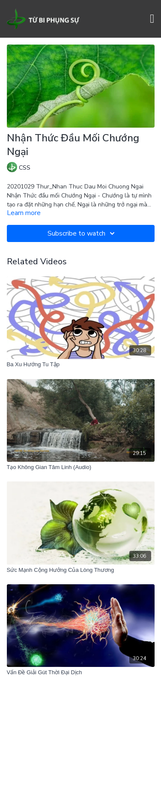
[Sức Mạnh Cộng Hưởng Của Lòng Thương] (81, 570)
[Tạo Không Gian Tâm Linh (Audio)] (81, 467)
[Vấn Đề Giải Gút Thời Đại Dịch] (81, 672)
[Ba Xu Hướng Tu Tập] (81, 364)
